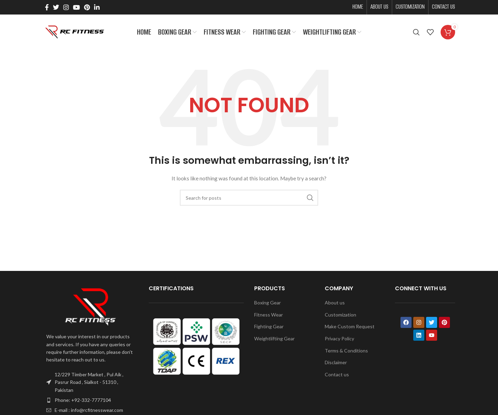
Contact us (337, 375)
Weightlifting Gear (274, 340)
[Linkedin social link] (97, 7)
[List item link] (90, 401)
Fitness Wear (268, 316)
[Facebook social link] (47, 7)
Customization (340, 316)
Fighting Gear (269, 328)
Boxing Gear (267, 304)
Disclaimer (336, 364)
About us (335, 304)
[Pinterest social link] (87, 7)
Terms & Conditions (346, 352)
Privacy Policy (339, 340)
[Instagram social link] (66, 7)
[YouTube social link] (76, 7)
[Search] (416, 33)
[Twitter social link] (56, 7)
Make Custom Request (350, 328)
